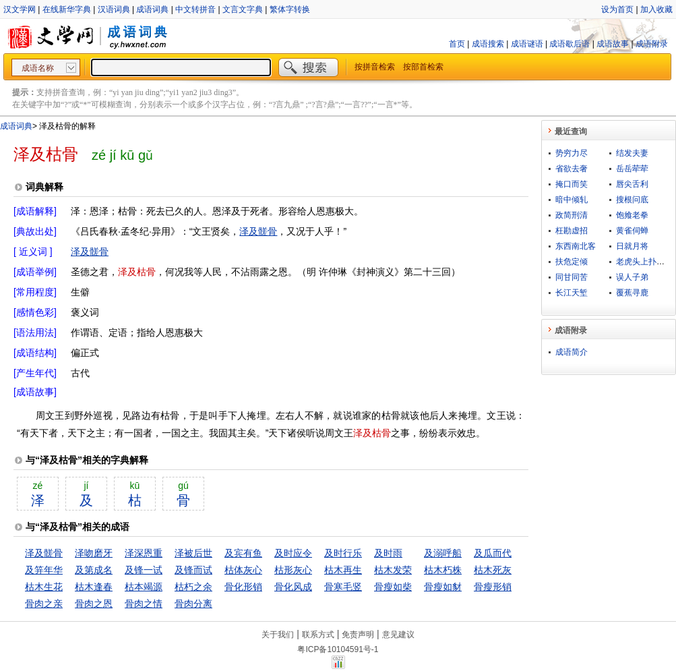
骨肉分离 (193, 603)
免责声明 (358, 634)
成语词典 (152, 9)
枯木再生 (343, 569)
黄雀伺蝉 (632, 230)
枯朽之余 (193, 586)
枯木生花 (44, 586)
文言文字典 (242, 9)
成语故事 (612, 44)
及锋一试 (143, 569)
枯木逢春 (94, 586)
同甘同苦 (571, 277)
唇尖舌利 (632, 184)
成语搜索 (488, 44)
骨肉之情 (143, 603)
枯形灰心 (293, 569)
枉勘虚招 (571, 230)
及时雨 (388, 553)
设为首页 (617, 9)
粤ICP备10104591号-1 (337, 649)
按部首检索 (423, 66)
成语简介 (571, 352)
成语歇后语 (569, 44)
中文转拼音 (195, 9)
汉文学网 (19, 9)
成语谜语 (527, 44)
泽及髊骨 (258, 231)
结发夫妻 (632, 153)
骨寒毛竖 (343, 586)
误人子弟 (632, 277)
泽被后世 (193, 553)
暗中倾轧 (571, 199)
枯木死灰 (493, 569)
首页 (457, 44)
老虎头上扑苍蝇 (644, 261)
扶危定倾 (571, 261)
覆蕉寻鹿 (632, 292)
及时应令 (293, 553)
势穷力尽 (571, 153)
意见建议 (398, 634)
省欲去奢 (571, 168)
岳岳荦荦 (632, 168)
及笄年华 (44, 569)
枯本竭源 (143, 586)
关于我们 (278, 634)
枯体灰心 (243, 569)
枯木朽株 (443, 569)
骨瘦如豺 (443, 586)
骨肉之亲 (44, 603)
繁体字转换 (290, 9)
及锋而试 (193, 569)
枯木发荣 (393, 569)
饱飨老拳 (632, 215)
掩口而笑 (571, 184)
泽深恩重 (143, 553)
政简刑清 (571, 215)
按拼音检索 (375, 66)
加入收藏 (656, 9)
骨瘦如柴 (393, 586)
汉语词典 (114, 9)
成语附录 (652, 44)
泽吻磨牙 (94, 553)
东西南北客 (575, 246)
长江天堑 (571, 292)
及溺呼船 (443, 553)
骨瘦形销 (493, 586)
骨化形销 (243, 586)
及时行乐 (343, 553)
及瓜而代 (493, 553)
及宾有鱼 (243, 553)
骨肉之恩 (94, 603)
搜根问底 (632, 199)
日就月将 (632, 246)
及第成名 (94, 569)
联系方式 (318, 634)
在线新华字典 (66, 9)
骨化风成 (293, 586)
